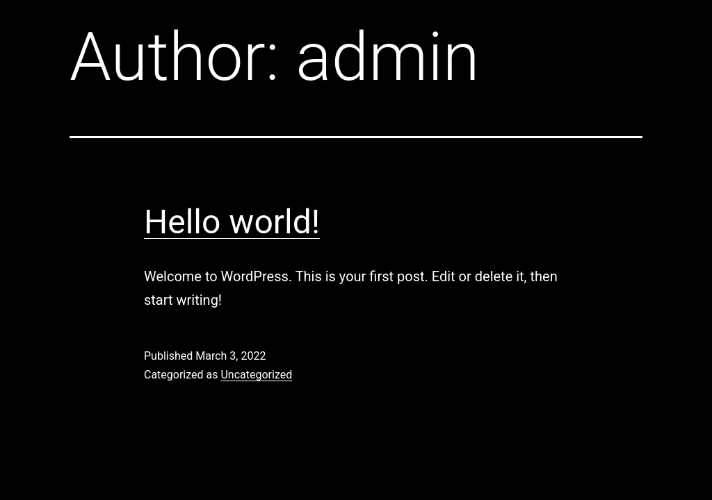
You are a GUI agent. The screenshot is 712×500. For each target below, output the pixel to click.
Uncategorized (256, 374)
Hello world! (232, 222)
